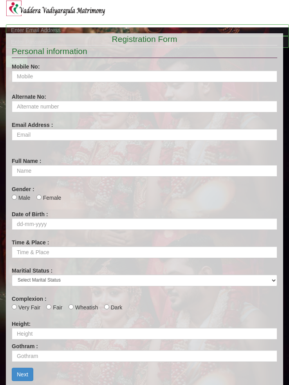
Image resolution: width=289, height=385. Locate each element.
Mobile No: (26, 66)
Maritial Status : (32, 271)
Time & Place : (30, 242)
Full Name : (26, 161)
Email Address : (32, 125)
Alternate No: (29, 97)
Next (22, 374)
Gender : (23, 189)
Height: (21, 324)
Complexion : (29, 299)
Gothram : (25, 346)
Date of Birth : (30, 214)
